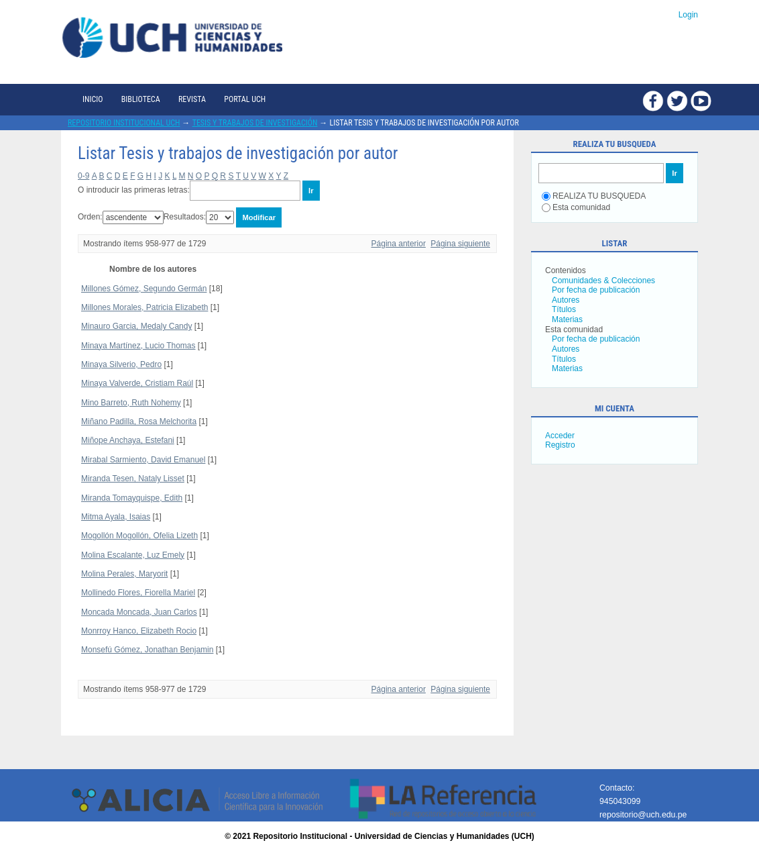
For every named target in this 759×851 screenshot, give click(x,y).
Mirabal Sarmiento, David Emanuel (143, 459)
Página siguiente (460, 243)
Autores (565, 300)
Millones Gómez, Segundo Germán (144, 288)
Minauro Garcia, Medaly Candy (136, 326)
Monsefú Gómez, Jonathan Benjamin (147, 649)
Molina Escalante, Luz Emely (132, 555)
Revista (192, 99)
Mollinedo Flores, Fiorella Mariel (138, 592)
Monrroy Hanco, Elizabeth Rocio (138, 631)
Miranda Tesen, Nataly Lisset (132, 478)
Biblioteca (140, 99)
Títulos (564, 309)
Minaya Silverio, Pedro (121, 364)
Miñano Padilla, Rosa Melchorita (138, 421)
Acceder (560, 435)
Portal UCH (245, 99)
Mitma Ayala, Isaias (115, 516)
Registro (560, 445)
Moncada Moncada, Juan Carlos (139, 612)
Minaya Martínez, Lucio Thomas (138, 345)
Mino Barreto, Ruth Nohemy (131, 402)
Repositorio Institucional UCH (124, 123)
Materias (567, 319)
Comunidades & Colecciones (603, 280)
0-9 (83, 176)
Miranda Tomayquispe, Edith (131, 498)
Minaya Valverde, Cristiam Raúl (137, 383)
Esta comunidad (576, 207)
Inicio (92, 99)
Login (688, 14)
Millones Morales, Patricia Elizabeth (144, 307)
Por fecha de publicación (596, 290)
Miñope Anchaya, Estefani (127, 440)
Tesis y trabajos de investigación (255, 123)
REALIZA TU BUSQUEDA (594, 196)
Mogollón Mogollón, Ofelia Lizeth (139, 535)
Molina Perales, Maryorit (124, 574)
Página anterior (398, 243)
